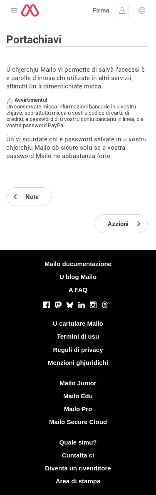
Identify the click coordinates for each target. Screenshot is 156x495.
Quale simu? (78, 442)
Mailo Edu (78, 396)
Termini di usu (78, 336)
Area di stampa (78, 481)
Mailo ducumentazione (78, 263)
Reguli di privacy (78, 349)
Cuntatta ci (78, 455)
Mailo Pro (78, 408)
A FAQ (78, 289)
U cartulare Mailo (78, 323)
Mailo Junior (77, 383)
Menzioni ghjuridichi (78, 362)
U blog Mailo (78, 276)
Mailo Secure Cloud (78, 421)
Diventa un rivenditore (78, 468)
